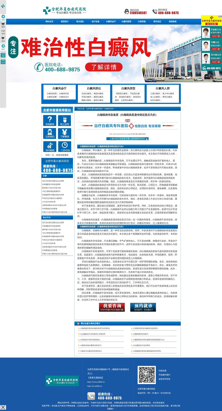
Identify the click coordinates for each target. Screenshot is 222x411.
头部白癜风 (86, 94)
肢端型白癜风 (125, 97)
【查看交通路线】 (95, 378)
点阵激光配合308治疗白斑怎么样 (54, 205)
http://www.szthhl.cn (96, 382)
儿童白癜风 (155, 94)
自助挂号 (3, 62)
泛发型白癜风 (127, 100)
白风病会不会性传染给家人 (90, 340)
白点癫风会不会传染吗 (141, 345)
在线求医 (3, 55)
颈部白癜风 (98, 94)
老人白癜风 (155, 97)
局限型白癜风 (122, 94)
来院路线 (172, 22)
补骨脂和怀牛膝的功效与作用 (53, 195)
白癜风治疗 (64, 97)
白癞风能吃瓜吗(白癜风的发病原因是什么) (148, 340)
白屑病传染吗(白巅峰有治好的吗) (145, 328)
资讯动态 (157, 22)
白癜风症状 (64, 94)
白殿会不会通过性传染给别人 (91, 351)
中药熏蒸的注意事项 (49, 209)
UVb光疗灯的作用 (48, 202)
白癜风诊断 (52, 97)
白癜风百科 (108, 109)
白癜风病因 (52, 94)
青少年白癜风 (168, 94)
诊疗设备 (95, 22)
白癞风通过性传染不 (140, 334)
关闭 (220, 17)
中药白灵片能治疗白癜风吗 (52, 198)
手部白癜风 (86, 97)
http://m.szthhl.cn (94, 386)
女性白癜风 (155, 100)
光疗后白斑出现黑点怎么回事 (53, 181)
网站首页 (49, 22)
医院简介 (65, 22)
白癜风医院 (126, 22)
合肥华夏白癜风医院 (94, 109)
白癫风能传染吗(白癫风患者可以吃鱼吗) (95, 328)
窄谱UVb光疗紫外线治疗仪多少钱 (54, 212)
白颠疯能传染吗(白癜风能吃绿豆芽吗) (147, 351)
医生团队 (80, 22)
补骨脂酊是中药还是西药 (51, 184)
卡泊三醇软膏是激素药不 (51, 191)
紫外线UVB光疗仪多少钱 (51, 188)
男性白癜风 (167, 97)
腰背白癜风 (98, 100)
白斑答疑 (142, 22)
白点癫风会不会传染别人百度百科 (92, 334)
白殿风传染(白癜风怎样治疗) (91, 345)
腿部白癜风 (98, 97)
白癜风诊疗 (111, 22)
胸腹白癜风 (86, 100)
